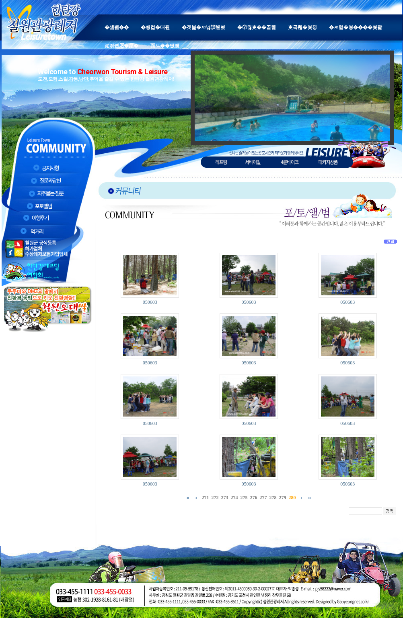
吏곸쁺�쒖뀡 (302, 27)
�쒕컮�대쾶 (155, 27)
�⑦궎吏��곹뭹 (256, 27)
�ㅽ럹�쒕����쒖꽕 (355, 27)
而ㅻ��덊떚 (164, 46)
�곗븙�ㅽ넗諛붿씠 (203, 27)
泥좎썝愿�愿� (121, 46)
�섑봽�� (117, 27)
